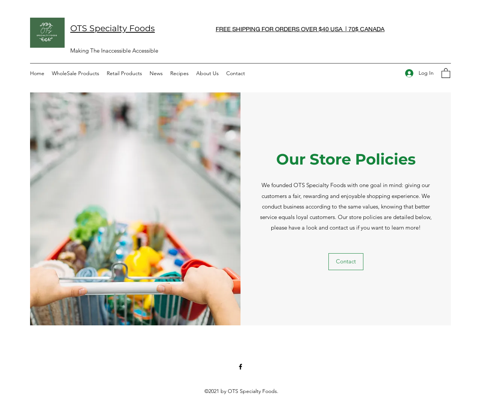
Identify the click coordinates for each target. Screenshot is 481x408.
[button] (446, 73)
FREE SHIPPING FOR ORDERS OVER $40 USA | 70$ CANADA (300, 28)
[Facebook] (240, 366)
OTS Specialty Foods (112, 28)
